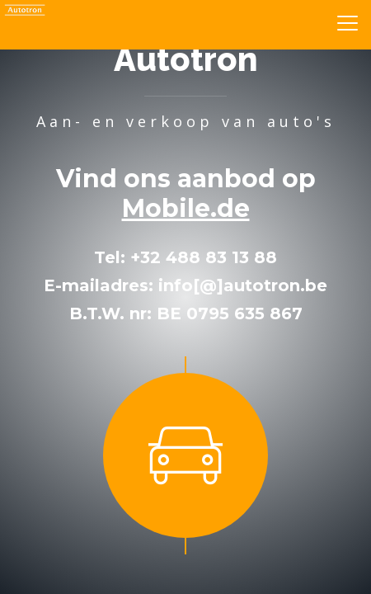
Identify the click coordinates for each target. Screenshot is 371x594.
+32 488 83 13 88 (203, 257)
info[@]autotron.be (242, 285)
